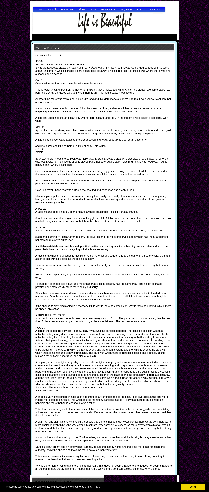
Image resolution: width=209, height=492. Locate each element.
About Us (140, 9)
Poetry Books (125, 9)
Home (41, 9)
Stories (93, 9)
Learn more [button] (94, 486)
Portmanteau (67, 9)
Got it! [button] (193, 487)
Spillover (81, 9)
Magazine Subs (108, 9)
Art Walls (52, 9)
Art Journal (155, 9)
